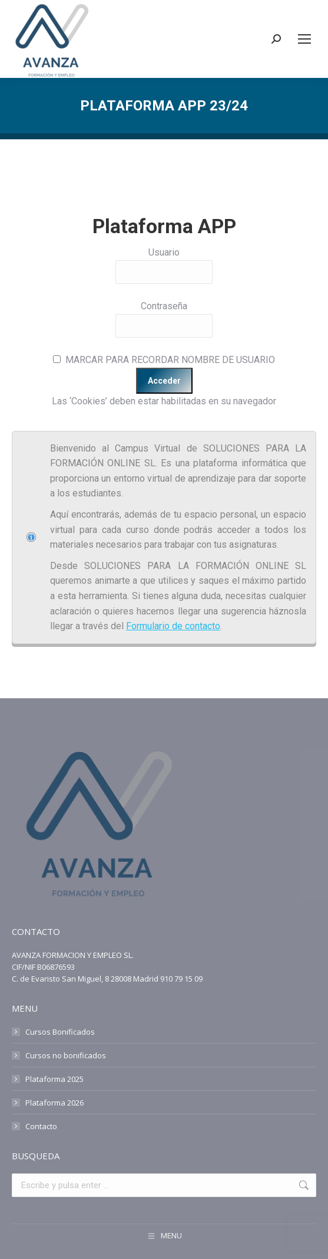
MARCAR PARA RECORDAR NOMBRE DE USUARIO (170, 359)
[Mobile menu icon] (304, 39)
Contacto (41, 1126)
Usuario (164, 252)
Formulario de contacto (173, 626)
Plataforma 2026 (54, 1102)
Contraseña (164, 306)
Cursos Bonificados (60, 1031)
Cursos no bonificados (65, 1055)
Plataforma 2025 (54, 1079)
